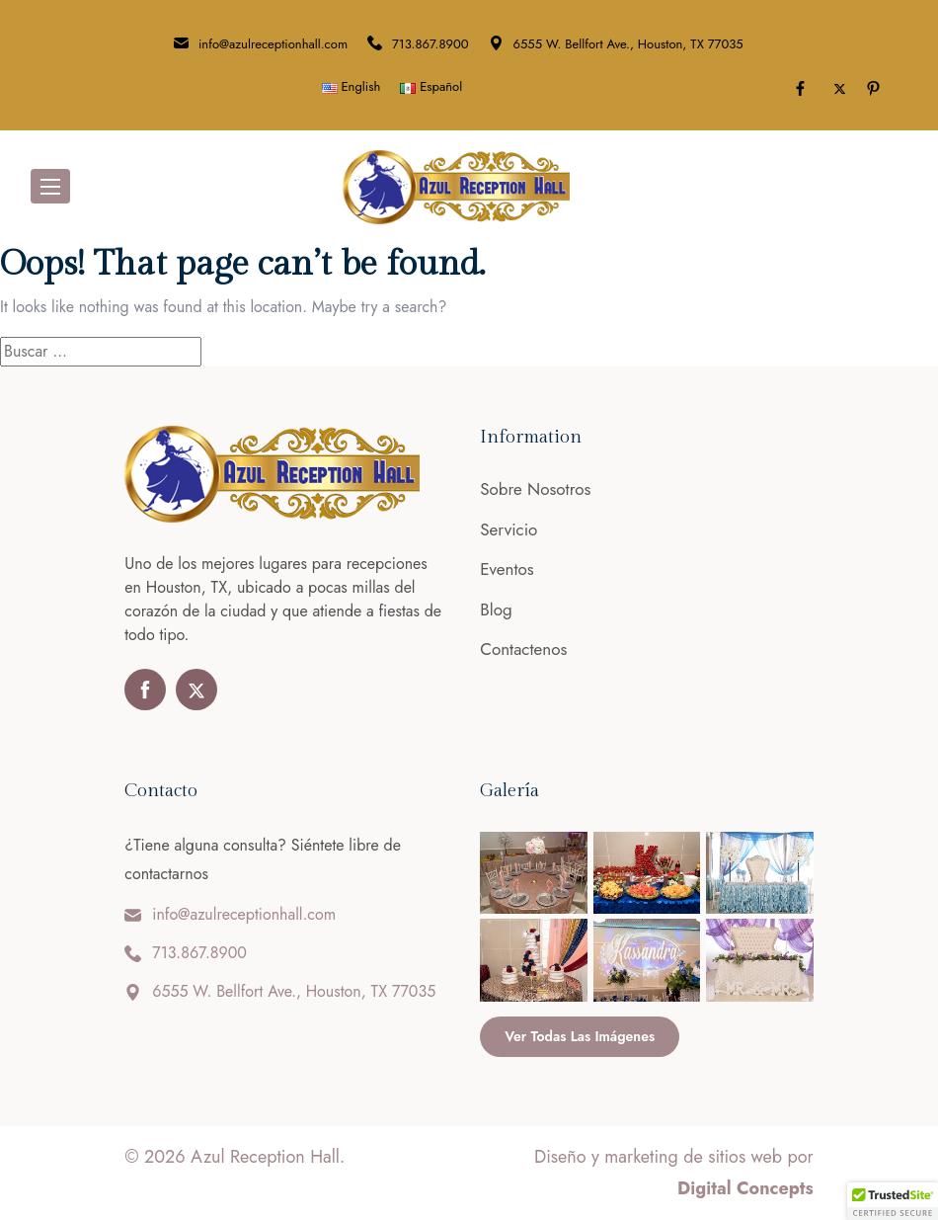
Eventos (506, 569)
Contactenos (523, 649)
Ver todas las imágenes (580, 1036)
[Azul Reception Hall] (456, 185)
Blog (495, 609)
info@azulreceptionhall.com (273, 44)
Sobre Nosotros (535, 489)
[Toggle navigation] (50, 186)
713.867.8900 (430, 44)
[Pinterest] (876, 89)
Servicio (508, 529)
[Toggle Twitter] (839, 89)
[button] (892, 1201)
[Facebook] (803, 89)
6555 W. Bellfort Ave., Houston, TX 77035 (628, 44)
